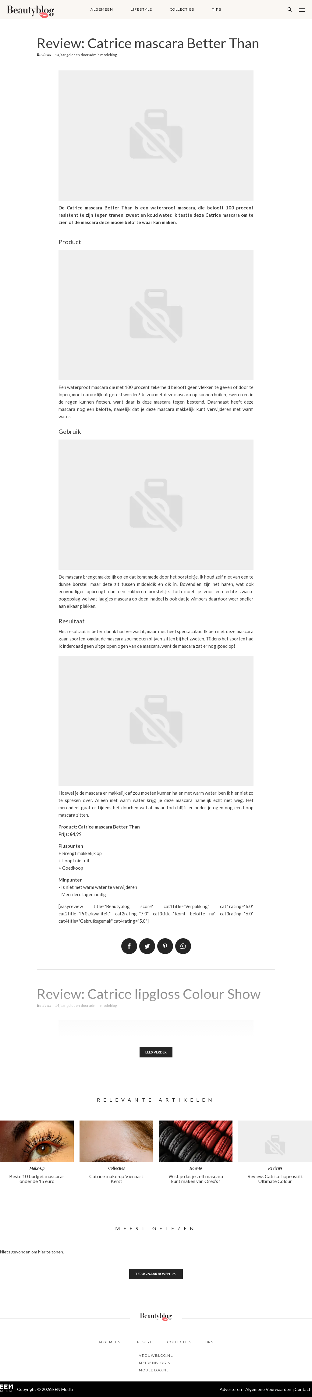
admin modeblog (103, 54)
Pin (165, 946)
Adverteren (231, 1389)
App (183, 946)
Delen (129, 946)
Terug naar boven (153, 1274)
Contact (302, 1389)
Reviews (44, 54)
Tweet (147, 946)
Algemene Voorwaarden (268, 1389)
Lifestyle (141, 9)
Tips (217, 9)
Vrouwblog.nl (156, 1355)
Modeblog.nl (154, 1370)
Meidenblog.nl (156, 1363)
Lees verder (156, 1052)
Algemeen (101, 9)
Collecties (182, 9)
